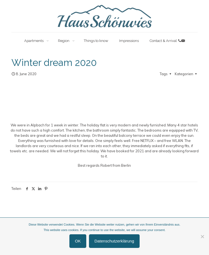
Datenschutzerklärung (114, 241)
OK (78, 241)
